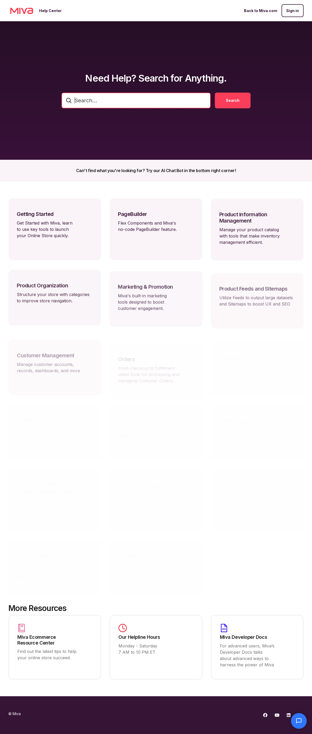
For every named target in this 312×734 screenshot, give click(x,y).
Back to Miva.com (260, 10)
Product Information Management (243, 222)
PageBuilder (132, 217)
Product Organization (42, 292)
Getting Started (35, 215)
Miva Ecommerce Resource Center (36, 640)
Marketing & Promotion (145, 297)
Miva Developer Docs (243, 637)
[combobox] (136, 100)
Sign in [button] (292, 10)
